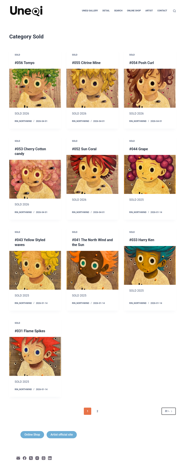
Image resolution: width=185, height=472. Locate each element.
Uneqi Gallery (90, 10)
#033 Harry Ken (142, 240)
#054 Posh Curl (141, 63)
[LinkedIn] (50, 457)
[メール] (18, 457)
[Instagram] (37, 457)
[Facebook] (24, 457)
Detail (106, 10)
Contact (162, 10)
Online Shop (134, 10)
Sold (17, 55)
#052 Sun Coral (84, 149)
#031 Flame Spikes (30, 330)
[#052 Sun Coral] (92, 174)
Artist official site (62, 434)
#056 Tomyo (25, 63)
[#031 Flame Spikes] (35, 355)
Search (118, 10)
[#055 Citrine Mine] (92, 88)
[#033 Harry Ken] (150, 265)
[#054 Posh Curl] (150, 88)
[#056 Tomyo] (35, 88)
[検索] (174, 11)
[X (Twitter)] (31, 457)
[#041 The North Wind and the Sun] (92, 269)
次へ (168, 410)
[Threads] (43, 457)
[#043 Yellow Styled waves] (35, 269)
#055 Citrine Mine (86, 63)
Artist (149, 10)
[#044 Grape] (150, 174)
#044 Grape (138, 149)
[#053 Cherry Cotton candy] (35, 178)
